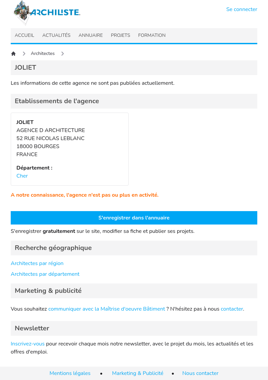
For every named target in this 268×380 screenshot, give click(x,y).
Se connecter (242, 9)
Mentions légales (70, 373)
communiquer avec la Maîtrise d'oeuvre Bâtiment (106, 309)
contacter (232, 309)
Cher (22, 176)
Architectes (43, 53)
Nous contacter (200, 373)
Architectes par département (45, 274)
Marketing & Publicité (137, 373)
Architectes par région (37, 263)
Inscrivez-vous (28, 343)
